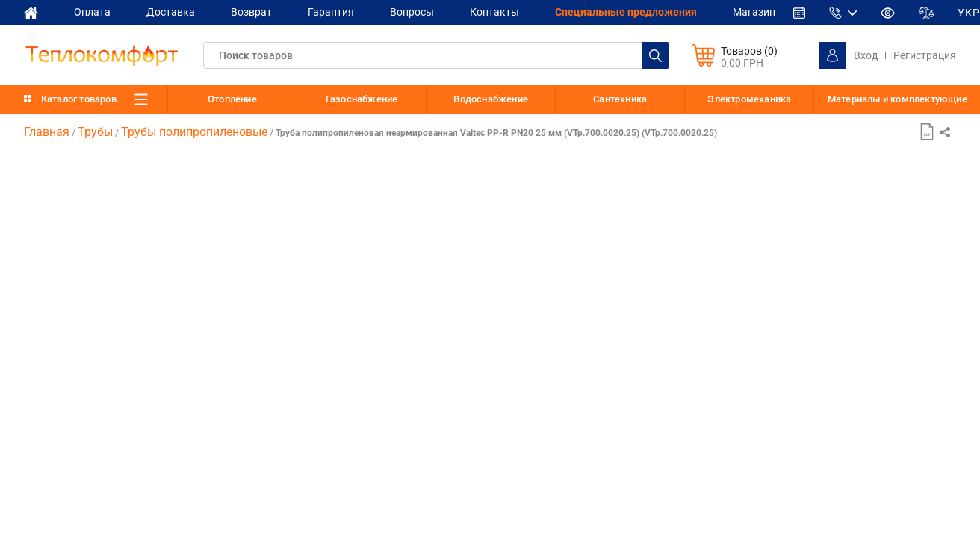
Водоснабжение (490, 99)
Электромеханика (749, 99)
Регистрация (924, 55)
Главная (46, 132)
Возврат (251, 12)
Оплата (92, 12)
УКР (969, 13)
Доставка (170, 12)
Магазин (754, 12)
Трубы (95, 132)
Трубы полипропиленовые (194, 132)
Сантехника (620, 99)
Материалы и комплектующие (897, 99)
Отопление (232, 99)
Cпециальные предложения (626, 12)
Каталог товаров (79, 99)
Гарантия (331, 12)
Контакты (494, 12)
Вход (866, 55)
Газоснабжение (362, 99)
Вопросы (412, 12)
